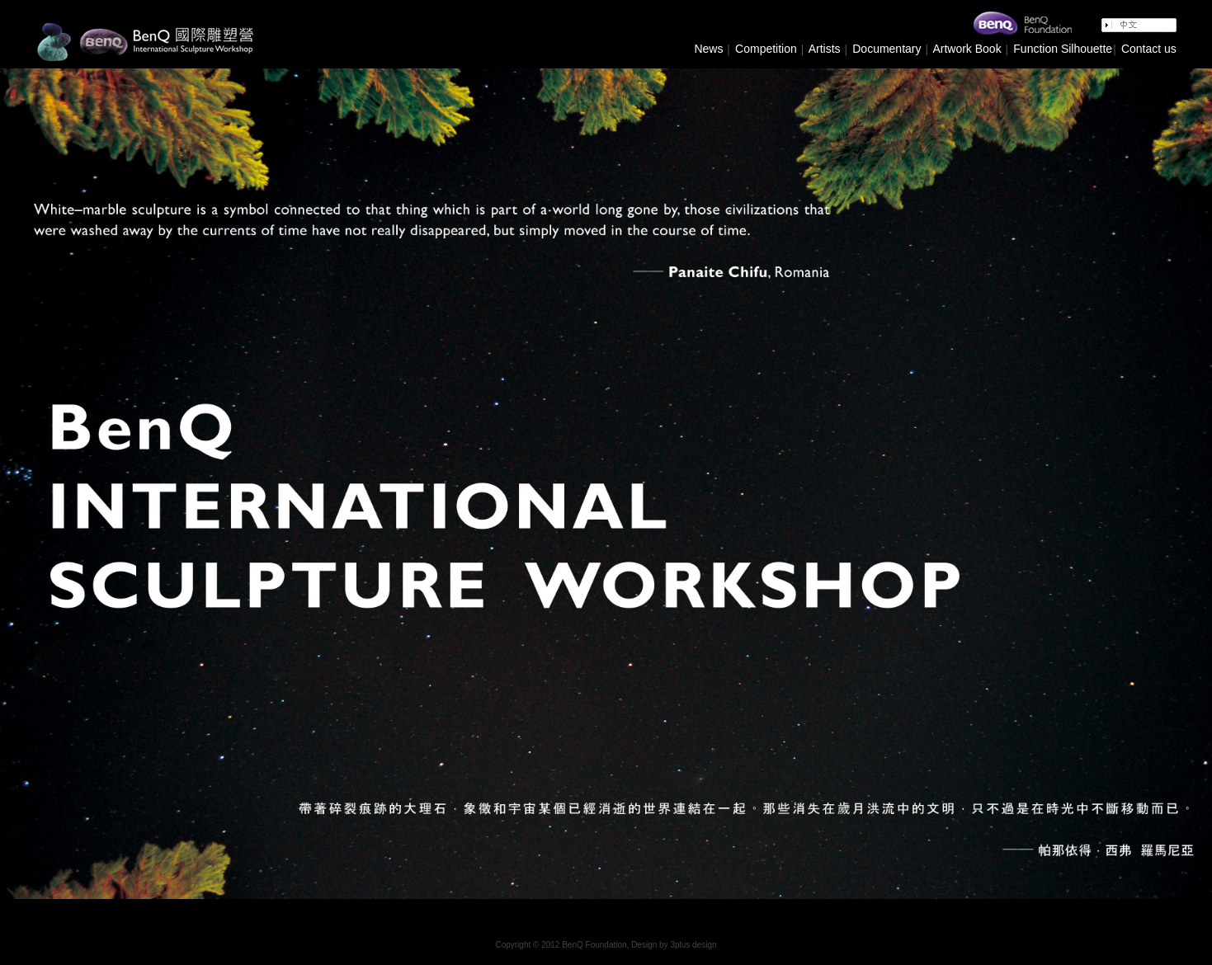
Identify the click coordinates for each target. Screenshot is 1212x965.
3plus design (693, 944)
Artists (825, 48)
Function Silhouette (1062, 48)
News (708, 48)
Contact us (1149, 48)
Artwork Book (966, 48)
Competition (764, 48)
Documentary (885, 48)
